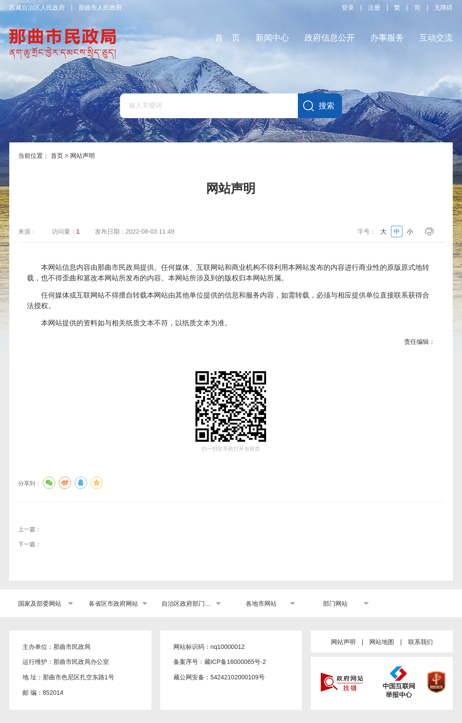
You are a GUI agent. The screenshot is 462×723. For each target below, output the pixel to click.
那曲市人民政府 (100, 7)
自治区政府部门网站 (188, 603)
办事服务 (387, 37)
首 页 (227, 37)
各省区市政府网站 (113, 603)
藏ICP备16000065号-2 (235, 661)
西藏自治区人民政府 (37, 7)
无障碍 (443, 7)
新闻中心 (272, 37)
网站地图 (381, 641)
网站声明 (343, 641)
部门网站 (335, 603)
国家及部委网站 (39, 603)
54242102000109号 (237, 677)
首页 (57, 155)
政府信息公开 (329, 37)
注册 (374, 7)
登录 (348, 7)
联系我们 (420, 641)
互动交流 (436, 37)
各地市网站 (261, 603)
